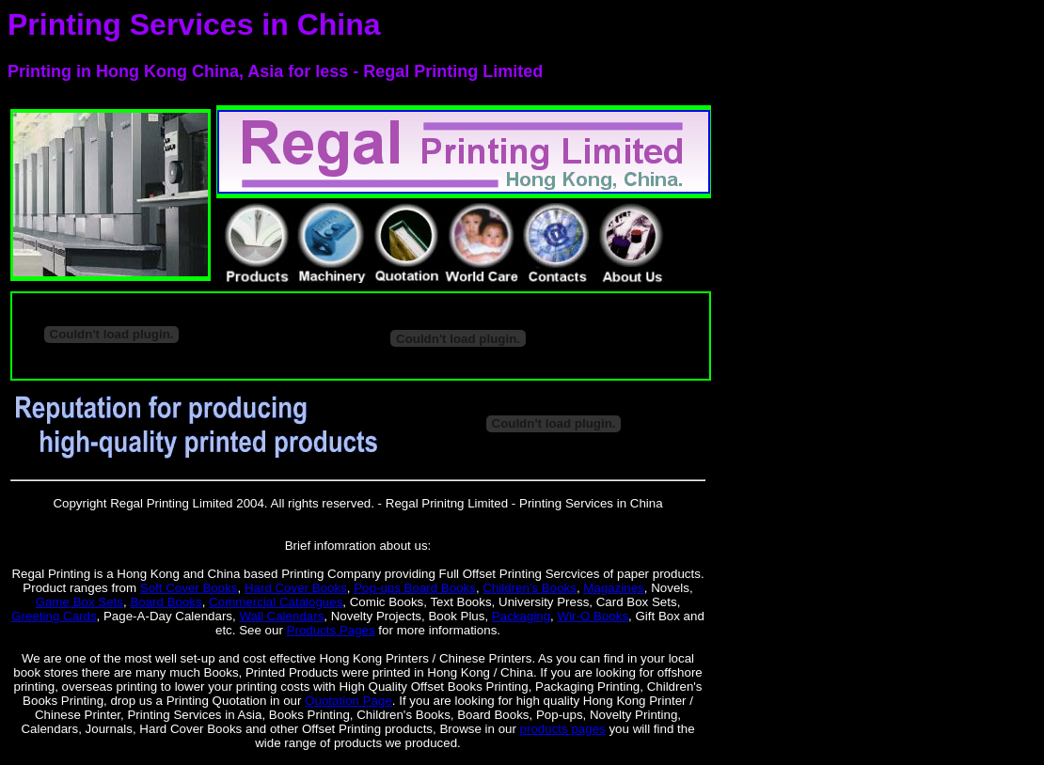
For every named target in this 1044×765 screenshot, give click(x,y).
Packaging (521, 616)
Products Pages (331, 630)
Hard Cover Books (296, 588)
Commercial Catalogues (275, 602)
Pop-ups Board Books (415, 588)
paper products (659, 574)
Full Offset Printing (490, 574)
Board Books (165, 602)
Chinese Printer (77, 715)
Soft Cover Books (189, 588)
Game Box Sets (79, 602)
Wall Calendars (281, 616)
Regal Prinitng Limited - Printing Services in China (524, 503)
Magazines (613, 588)
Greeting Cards (53, 616)
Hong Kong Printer (635, 701)
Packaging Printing (587, 686)
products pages (563, 729)
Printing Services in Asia (194, 715)
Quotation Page (348, 701)
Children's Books (529, 588)
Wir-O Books (593, 616)
